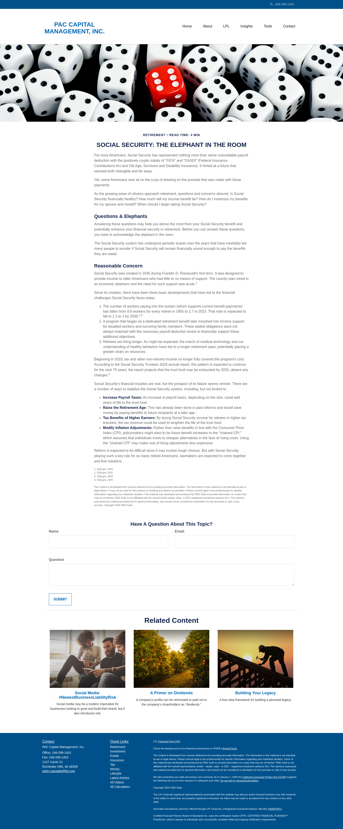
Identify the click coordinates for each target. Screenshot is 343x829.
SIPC (279, 809)
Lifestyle (116, 773)
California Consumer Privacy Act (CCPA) (264, 777)
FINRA (271, 809)
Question (56, 560)
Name (54, 531)
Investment (117, 751)
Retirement (117, 747)
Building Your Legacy (255, 693)
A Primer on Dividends (171, 693)
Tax (112, 764)
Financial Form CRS (169, 741)
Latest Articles (120, 778)
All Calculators (120, 787)
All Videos (117, 782)
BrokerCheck (230, 748)
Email (179, 531)
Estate (114, 756)
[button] (207, 26)
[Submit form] (60, 599)
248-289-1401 (282, 4)
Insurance (117, 760)
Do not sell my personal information (239, 780)
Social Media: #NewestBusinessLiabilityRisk (87, 695)
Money (115, 769)
